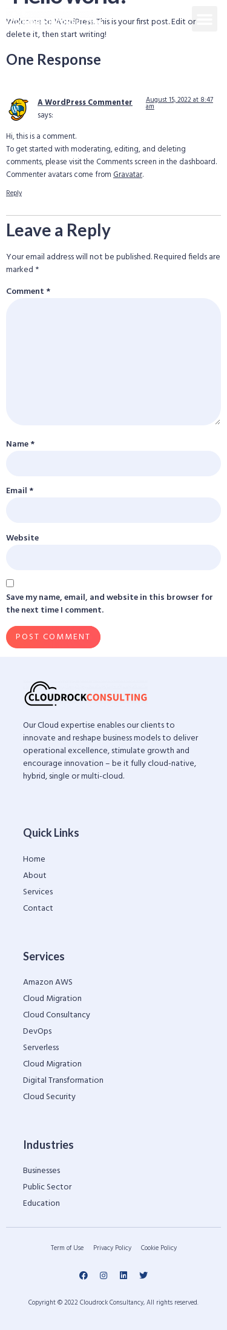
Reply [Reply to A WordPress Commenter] (14, 193)
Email (19, 491)
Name (20, 444)
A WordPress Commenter (85, 103)
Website (22, 538)
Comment (28, 291)
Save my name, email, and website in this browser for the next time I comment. (109, 604)
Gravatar (127, 175)
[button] (204, 19)
